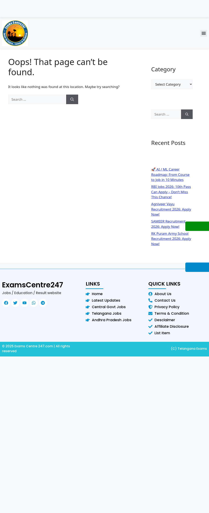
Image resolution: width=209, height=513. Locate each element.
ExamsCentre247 (32, 285)
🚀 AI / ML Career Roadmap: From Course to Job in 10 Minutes (170, 174)
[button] (203, 33)
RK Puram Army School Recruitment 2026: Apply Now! (171, 238)
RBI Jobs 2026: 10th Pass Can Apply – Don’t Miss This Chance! (171, 191)
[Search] (72, 99)
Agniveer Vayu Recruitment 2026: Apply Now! (171, 209)
